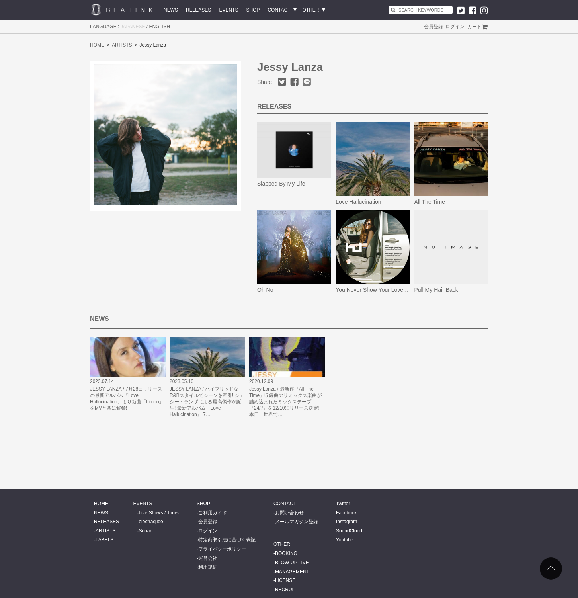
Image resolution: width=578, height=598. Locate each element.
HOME (97, 45)
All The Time (429, 202)
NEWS (171, 10)
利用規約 (207, 567)
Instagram (346, 521)
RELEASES (198, 10)
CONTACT (279, 10)
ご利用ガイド (212, 513)
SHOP (253, 10)
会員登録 (433, 26)
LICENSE (285, 580)
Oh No (265, 290)
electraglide (151, 521)
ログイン (455, 26)
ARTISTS (122, 45)
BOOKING (286, 553)
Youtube (344, 540)
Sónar (145, 531)
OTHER (311, 10)
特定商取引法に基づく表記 (227, 540)
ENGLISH (159, 26)
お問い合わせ (289, 513)
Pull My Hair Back (436, 290)
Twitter (343, 503)
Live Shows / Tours (159, 513)
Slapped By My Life (281, 183)
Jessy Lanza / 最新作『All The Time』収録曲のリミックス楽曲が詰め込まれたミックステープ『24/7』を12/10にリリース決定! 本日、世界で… (285, 401)
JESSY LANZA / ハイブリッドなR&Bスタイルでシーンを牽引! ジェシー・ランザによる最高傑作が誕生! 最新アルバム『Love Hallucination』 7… (207, 401)
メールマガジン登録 (296, 521)
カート (474, 26)
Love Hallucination (358, 202)
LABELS (104, 540)
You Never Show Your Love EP (374, 290)
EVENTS (228, 10)
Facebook (346, 513)
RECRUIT (285, 589)
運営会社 (207, 558)
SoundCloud (349, 531)
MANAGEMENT (292, 572)
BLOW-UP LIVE (292, 562)
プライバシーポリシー (222, 549)
